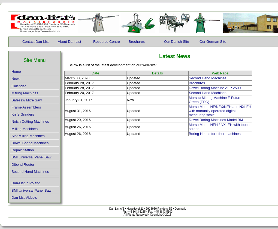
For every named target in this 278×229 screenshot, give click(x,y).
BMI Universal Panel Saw (31, 157)
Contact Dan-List (35, 42)
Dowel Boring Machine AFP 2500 (215, 88)
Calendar (18, 86)
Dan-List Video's (24, 197)
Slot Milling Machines (28, 136)
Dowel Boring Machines (30, 143)
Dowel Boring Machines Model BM (216, 120)
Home (16, 72)
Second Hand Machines (30, 172)
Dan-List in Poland (25, 183)
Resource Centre (106, 42)
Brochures (137, 42)
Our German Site (213, 42)
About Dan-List (69, 42)
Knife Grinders (22, 114)
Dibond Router (22, 164)
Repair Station (22, 150)
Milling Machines (24, 129)
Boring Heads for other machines (215, 134)
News (15, 79)
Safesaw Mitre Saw (26, 100)
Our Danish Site (176, 42)
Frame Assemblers (26, 107)
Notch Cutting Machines (30, 121)
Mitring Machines (24, 93)
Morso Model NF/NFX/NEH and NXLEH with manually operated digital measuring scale (220, 111)
